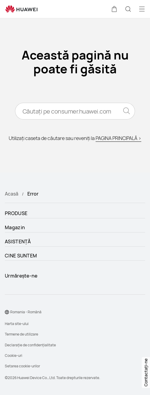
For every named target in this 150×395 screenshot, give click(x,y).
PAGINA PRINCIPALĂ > (118, 138)
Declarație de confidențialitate (30, 345)
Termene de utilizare (21, 334)
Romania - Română (25, 311)
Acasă (11, 193)
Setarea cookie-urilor (22, 366)
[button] (114, 9)
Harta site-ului (17, 323)
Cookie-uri (13, 355)
